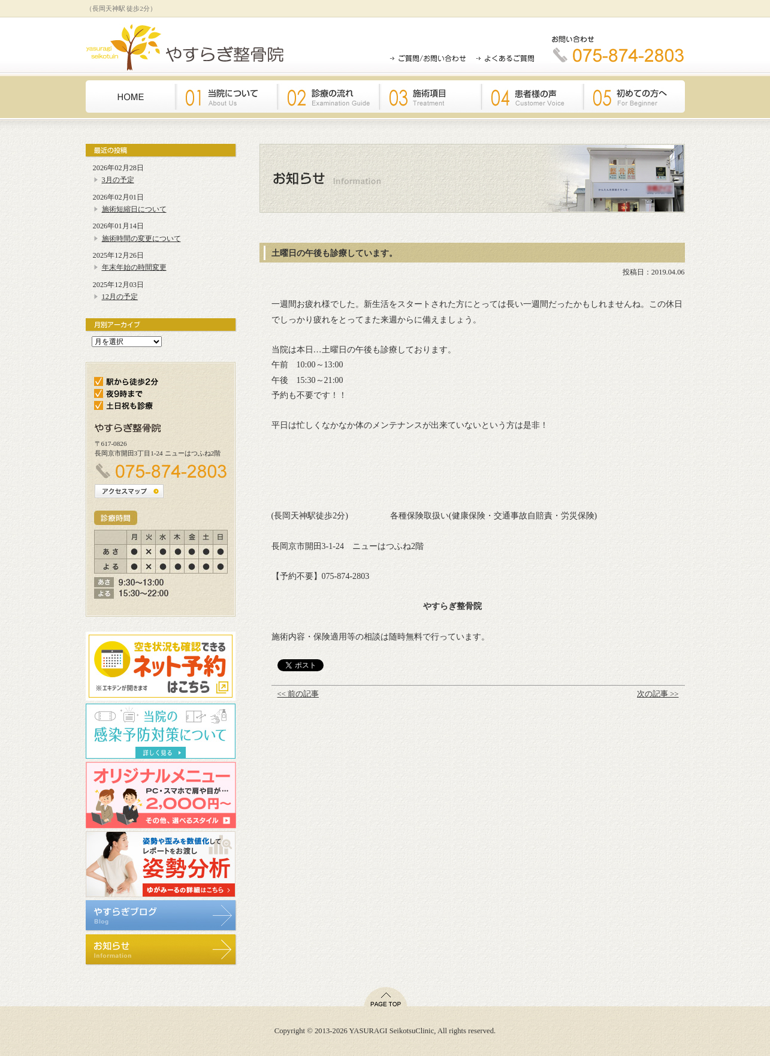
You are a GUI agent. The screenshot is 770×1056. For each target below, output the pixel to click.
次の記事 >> (657, 694)
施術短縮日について (134, 209)
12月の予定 (120, 296)
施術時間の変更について (141, 238)
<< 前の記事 (298, 694)
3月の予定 (118, 180)
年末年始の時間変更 (134, 267)
